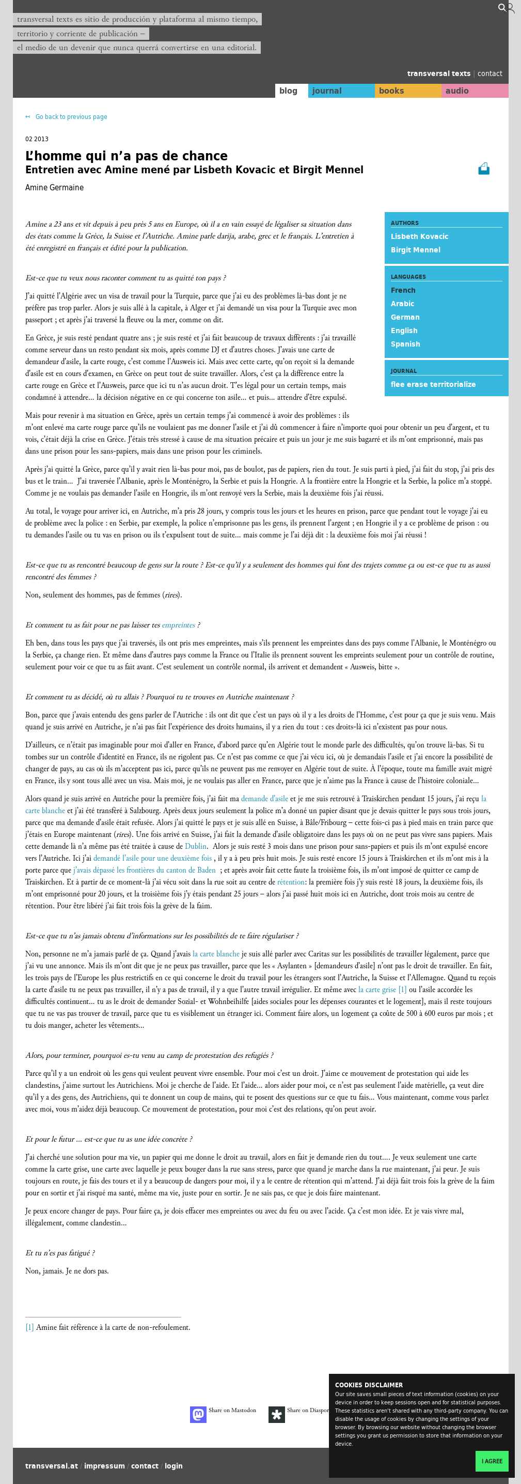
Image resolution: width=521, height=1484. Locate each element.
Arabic (402, 303)
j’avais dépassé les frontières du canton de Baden (144, 870)
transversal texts (440, 73)
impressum (104, 1466)
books (387, 90)
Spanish (405, 344)
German (405, 317)
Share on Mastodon (223, 1414)
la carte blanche (216, 954)
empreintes (178, 625)
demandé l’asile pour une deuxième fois (152, 858)
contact (490, 73)
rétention (291, 882)
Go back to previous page (70, 117)
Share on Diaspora (300, 1414)
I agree (492, 1461)
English (404, 330)
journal (320, 90)
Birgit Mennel (415, 250)
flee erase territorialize (433, 384)
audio (455, 90)
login (174, 1466)
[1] (402, 990)
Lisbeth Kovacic (419, 236)
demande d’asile (264, 799)
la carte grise (377, 990)
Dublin (196, 846)
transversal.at (51, 1466)
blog (279, 90)
